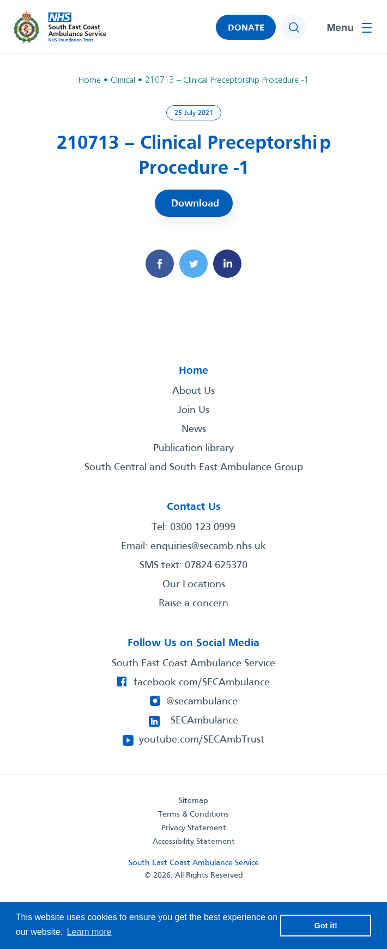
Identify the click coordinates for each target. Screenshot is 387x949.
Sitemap (193, 801)
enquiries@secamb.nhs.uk (208, 546)
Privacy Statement (193, 828)
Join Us (193, 410)
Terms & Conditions (193, 814)
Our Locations (193, 584)
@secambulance (202, 702)
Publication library (193, 448)
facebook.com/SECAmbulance (202, 683)
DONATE (246, 28)
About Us (193, 391)
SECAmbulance (204, 721)
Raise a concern (193, 604)
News (194, 429)
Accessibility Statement (194, 841)
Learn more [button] (89, 931)
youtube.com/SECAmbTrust (201, 740)
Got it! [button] (326, 925)
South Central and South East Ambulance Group (193, 467)
